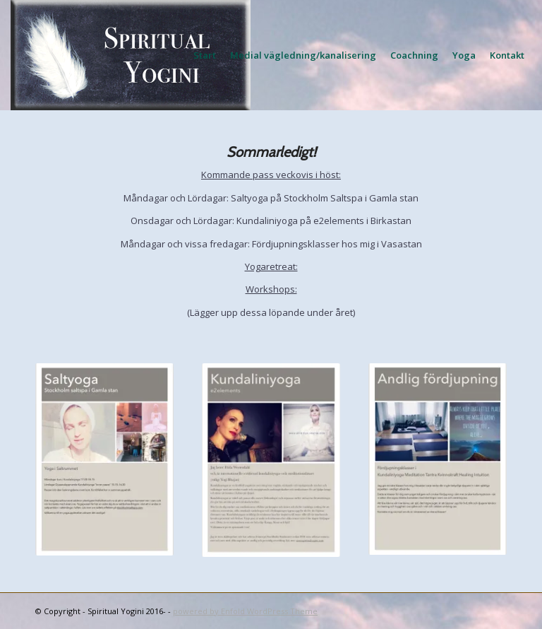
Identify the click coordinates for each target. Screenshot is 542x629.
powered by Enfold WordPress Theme (245, 611)
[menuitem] (204, 55)
